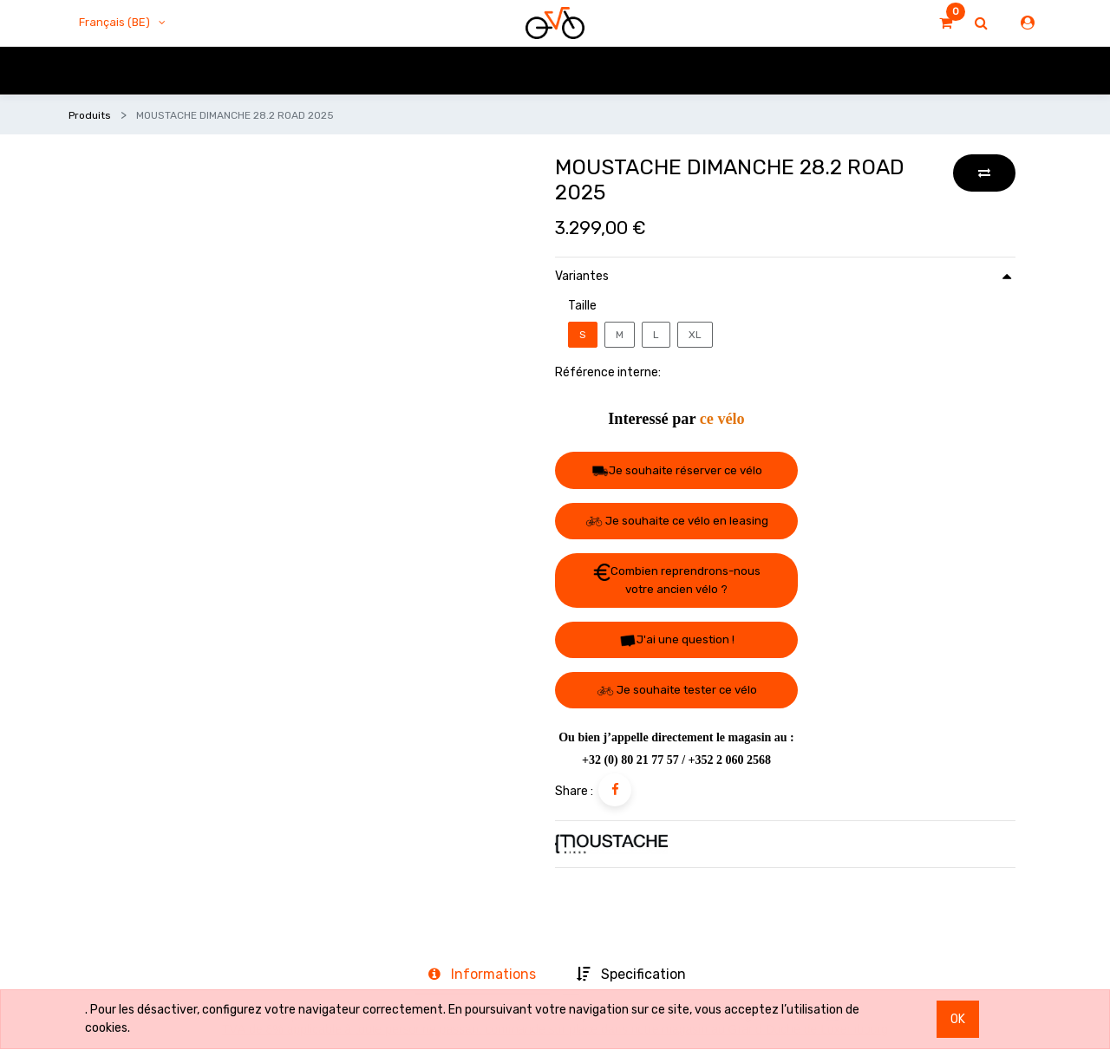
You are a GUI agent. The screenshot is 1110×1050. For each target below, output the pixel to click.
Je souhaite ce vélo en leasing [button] (676, 520)
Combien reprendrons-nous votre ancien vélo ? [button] (677, 580)
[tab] (482, 975)
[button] (984, 173)
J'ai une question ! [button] (677, 640)
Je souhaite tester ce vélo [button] (677, 689)
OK (957, 1019)
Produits (90, 115)
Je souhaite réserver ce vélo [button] (676, 471)
